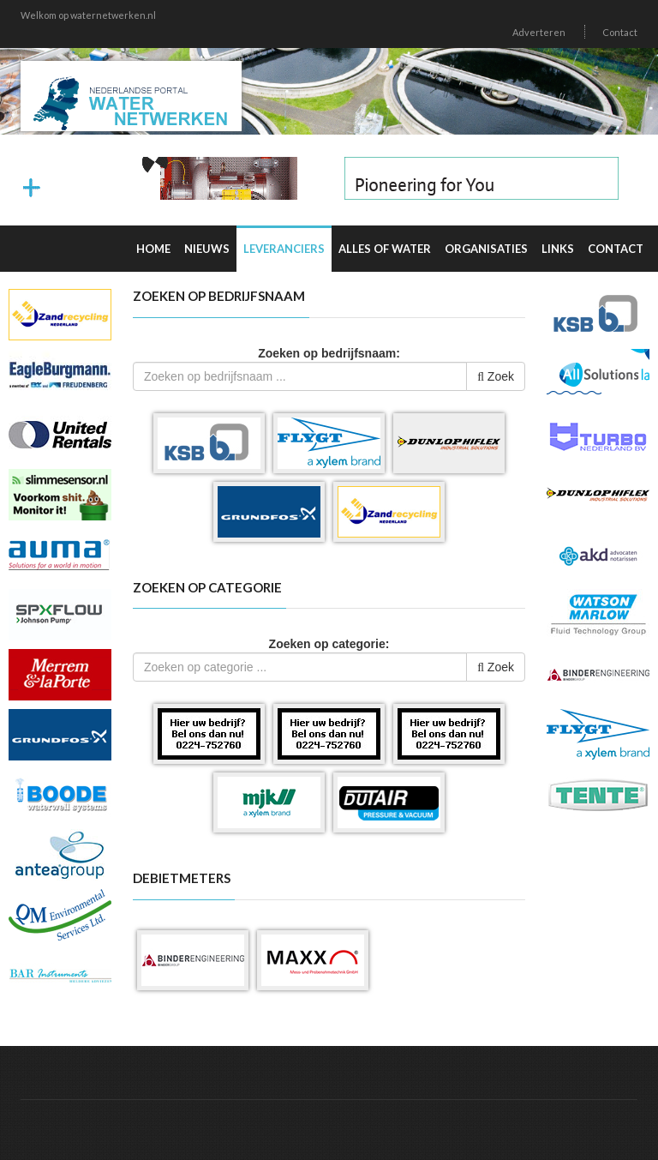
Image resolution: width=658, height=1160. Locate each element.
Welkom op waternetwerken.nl (88, 15)
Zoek (495, 376)
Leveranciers (284, 248)
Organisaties (486, 248)
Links (557, 248)
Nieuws (207, 248)
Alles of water (384, 248)
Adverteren (538, 32)
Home (153, 248)
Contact (619, 32)
